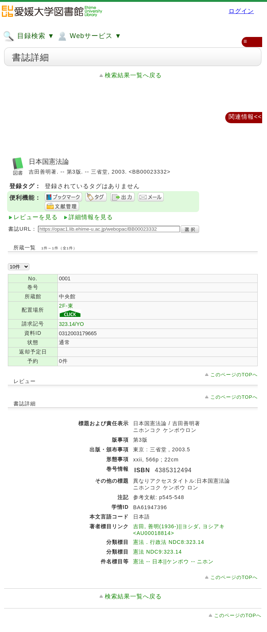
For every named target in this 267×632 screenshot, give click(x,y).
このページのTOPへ (234, 374)
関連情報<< (245, 116)
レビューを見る (35, 217)
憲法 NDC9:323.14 (157, 552)
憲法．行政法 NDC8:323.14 (168, 542)
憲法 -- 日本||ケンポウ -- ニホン (173, 561)
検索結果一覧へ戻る (133, 75)
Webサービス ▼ (89, 36)
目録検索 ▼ (28, 36)
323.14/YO (71, 324)
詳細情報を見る (91, 217)
